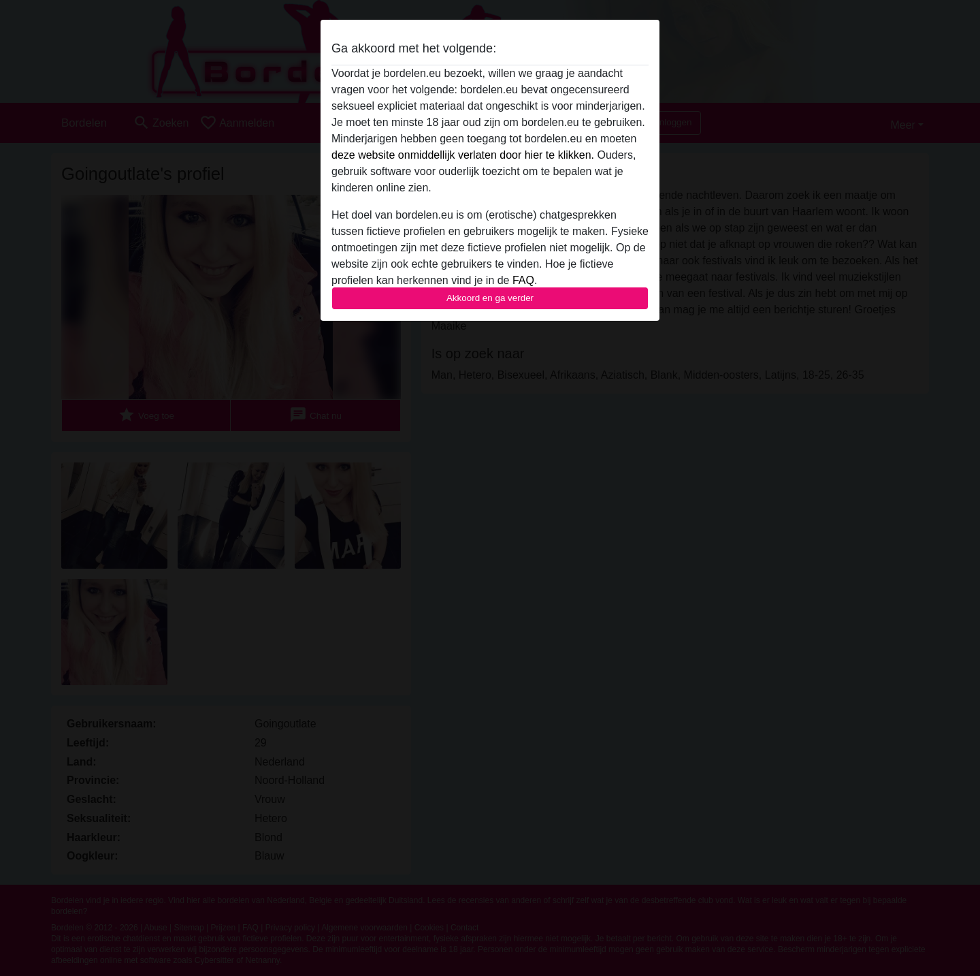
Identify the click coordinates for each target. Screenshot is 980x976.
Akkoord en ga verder (490, 298)
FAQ (523, 280)
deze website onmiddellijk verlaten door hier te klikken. (462, 155)
